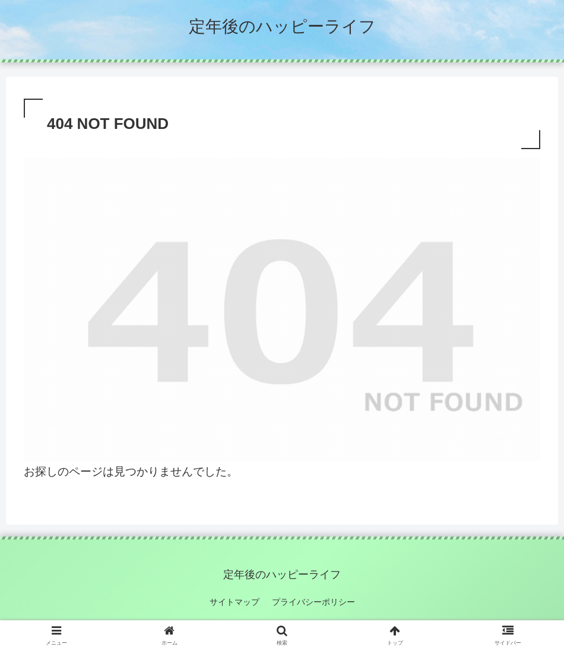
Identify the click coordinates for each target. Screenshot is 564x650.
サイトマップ (234, 602)
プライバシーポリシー (313, 602)
